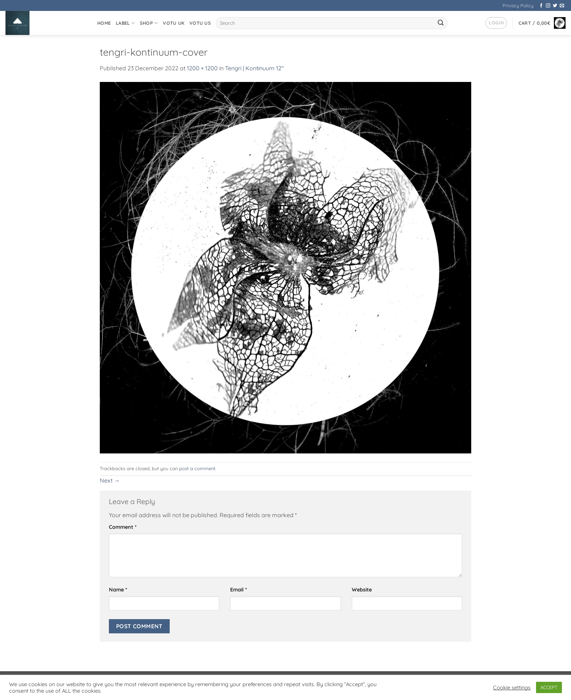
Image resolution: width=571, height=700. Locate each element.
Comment (123, 527)
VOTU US (200, 23)
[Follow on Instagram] (548, 5)
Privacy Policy (518, 5)
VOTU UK (173, 23)
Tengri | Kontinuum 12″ (254, 68)
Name (118, 589)
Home (104, 23)
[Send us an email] (562, 5)
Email (238, 589)
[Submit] (441, 23)
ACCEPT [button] (549, 687)
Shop (149, 23)
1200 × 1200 (202, 68)
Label (125, 23)
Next (110, 480)
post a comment (197, 468)
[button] (496, 23)
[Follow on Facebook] (541, 5)
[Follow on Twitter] (555, 5)
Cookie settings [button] (512, 687)
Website (362, 589)
